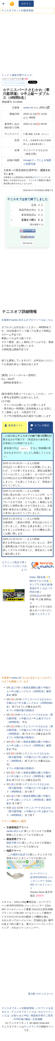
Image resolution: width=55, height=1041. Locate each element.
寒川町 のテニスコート (41, 993)
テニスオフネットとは (23, 1011)
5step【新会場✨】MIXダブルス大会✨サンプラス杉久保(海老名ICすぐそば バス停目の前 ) (41, 584)
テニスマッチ (31, 1026)
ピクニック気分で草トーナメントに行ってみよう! (14, 566)
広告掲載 (37, 1019)
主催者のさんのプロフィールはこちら (27, 320)
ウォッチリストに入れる (14, 83)
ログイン (26, 3)
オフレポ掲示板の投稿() (20, 710)
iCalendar (27, 243)
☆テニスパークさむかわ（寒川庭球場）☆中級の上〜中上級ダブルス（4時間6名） (29, 718)
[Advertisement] (27, 42)
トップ (5, 75)
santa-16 (28, 107)
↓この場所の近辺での (18, 854)
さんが (15, 831)
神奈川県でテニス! (22, 75)
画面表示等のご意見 (42, 1015)
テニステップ (42, 614)
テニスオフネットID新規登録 (17, 10)
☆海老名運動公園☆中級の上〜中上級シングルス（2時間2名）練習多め (28, 691)
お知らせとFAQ (20, 1015)
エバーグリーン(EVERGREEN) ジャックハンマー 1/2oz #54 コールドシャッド (41, 881)
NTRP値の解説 (22, 1019)
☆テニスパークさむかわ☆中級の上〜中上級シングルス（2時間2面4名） (29, 703)
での (14, 842)
